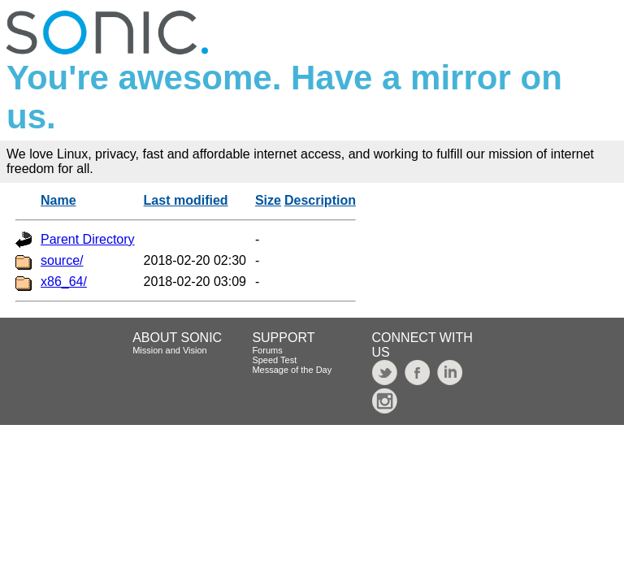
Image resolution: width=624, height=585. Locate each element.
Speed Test (274, 360)
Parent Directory (88, 239)
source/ (62, 260)
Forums (267, 350)
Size (268, 200)
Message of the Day (292, 370)
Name (58, 200)
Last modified (186, 200)
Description (320, 200)
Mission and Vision (169, 350)
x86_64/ (64, 281)
